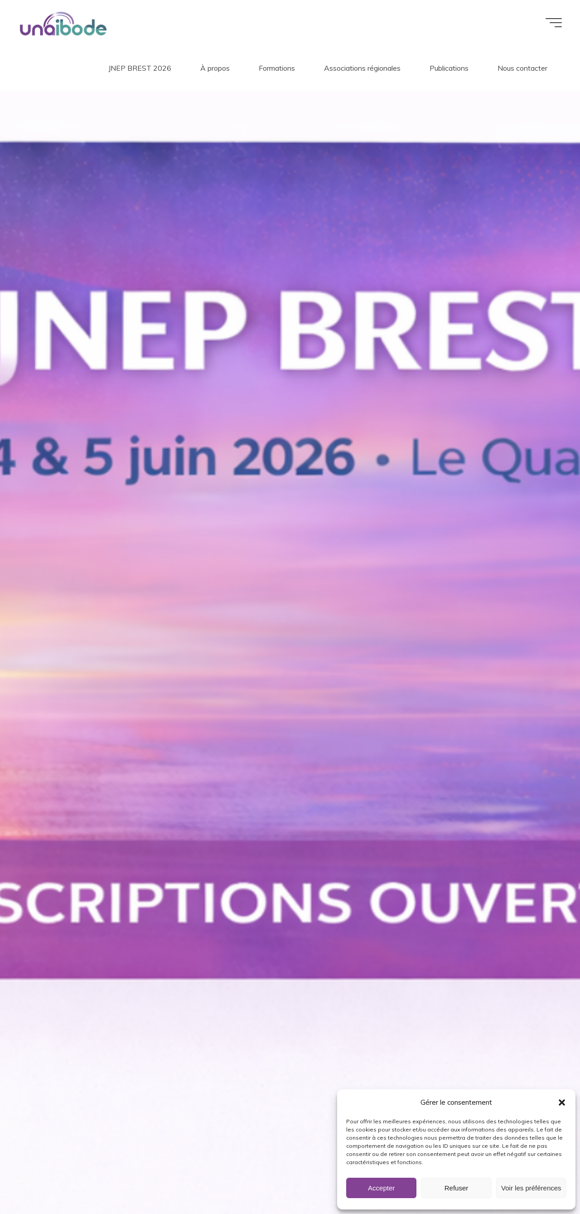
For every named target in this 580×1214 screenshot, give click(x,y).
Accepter (381, 1188)
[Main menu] (554, 22)
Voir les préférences (531, 1188)
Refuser (457, 1188)
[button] (561, 1102)
